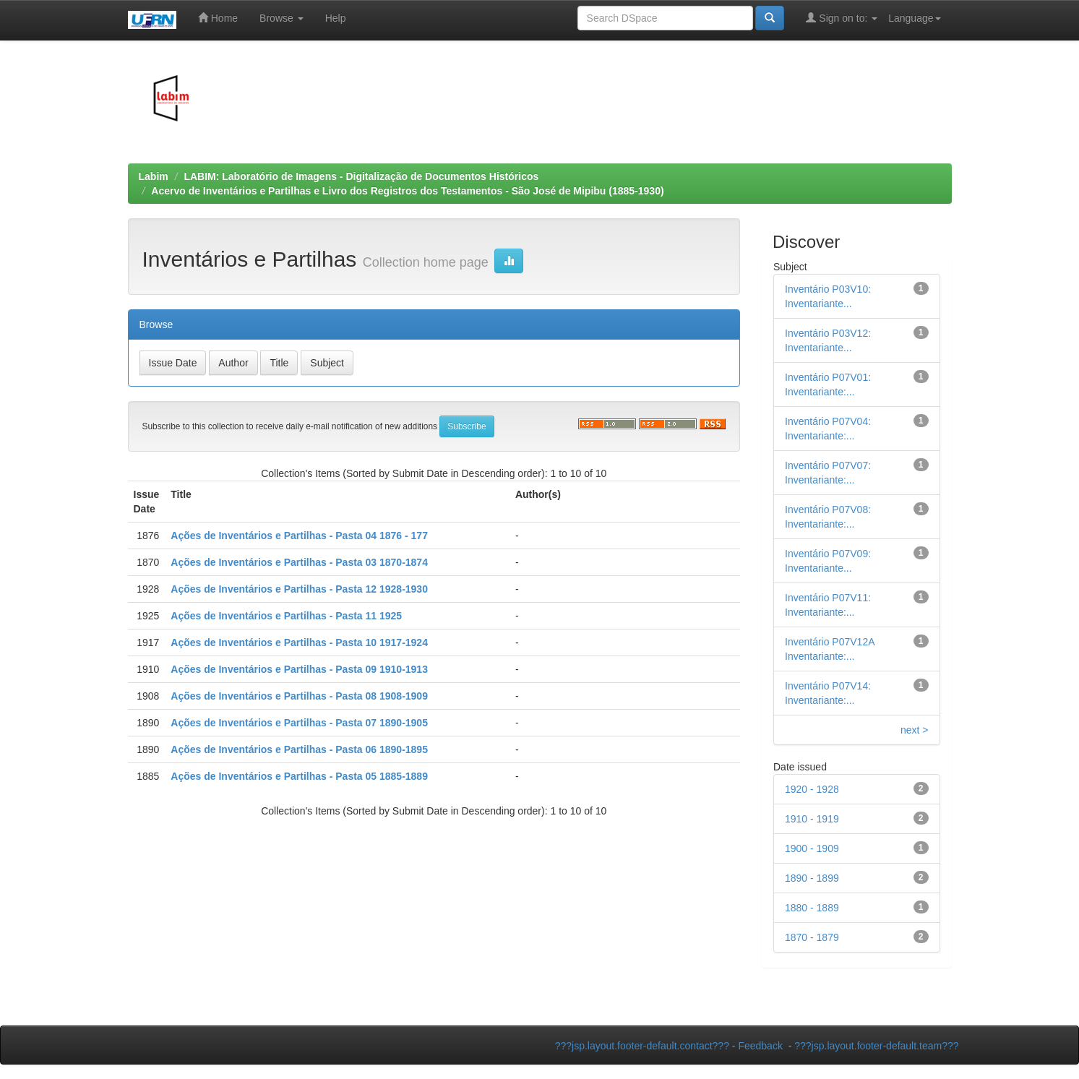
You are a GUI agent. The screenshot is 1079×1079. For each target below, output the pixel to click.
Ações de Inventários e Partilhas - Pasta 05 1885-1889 (299, 776)
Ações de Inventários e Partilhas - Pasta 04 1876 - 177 (299, 535)
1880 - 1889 (812, 908)
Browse (281, 18)
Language (914, 18)
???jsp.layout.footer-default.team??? (876, 1046)
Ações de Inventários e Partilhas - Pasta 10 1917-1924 (299, 642)
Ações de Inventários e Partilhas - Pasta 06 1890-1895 (299, 749)
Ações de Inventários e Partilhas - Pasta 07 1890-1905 (299, 722)
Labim (153, 176)
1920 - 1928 (812, 789)
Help (335, 18)
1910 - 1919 (812, 819)
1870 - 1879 (812, 937)
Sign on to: (841, 18)
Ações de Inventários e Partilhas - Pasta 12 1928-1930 (299, 589)
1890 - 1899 (812, 878)
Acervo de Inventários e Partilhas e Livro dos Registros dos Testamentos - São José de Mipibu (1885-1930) (407, 191)
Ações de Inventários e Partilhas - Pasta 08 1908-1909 (299, 696)
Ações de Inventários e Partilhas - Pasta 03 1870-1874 (299, 562)
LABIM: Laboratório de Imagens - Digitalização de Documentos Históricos (361, 176)
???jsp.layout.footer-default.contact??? (642, 1046)
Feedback (760, 1046)
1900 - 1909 (812, 848)
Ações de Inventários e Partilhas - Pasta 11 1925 (286, 616)
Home (218, 18)
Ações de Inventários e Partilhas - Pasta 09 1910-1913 (299, 669)
